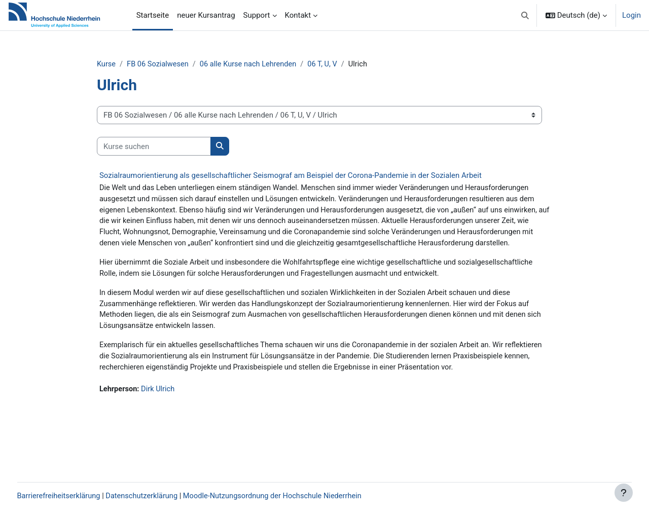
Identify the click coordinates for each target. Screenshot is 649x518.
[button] (525, 15)
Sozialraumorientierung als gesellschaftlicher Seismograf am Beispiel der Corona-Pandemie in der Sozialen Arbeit (305, 175)
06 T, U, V (342, 64)
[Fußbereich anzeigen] (624, 493)
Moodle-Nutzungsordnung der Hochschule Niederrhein (298, 496)
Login (631, 15)
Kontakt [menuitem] (298, 15)
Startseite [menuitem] (152, 15)
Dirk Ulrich (174, 428)
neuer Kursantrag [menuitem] (206, 15)
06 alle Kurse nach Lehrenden (266, 64)
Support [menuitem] (256, 15)
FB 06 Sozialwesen (173, 64)
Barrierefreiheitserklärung (79, 496)
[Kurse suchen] (168, 146)
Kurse (120, 64)
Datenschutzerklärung (164, 496)
